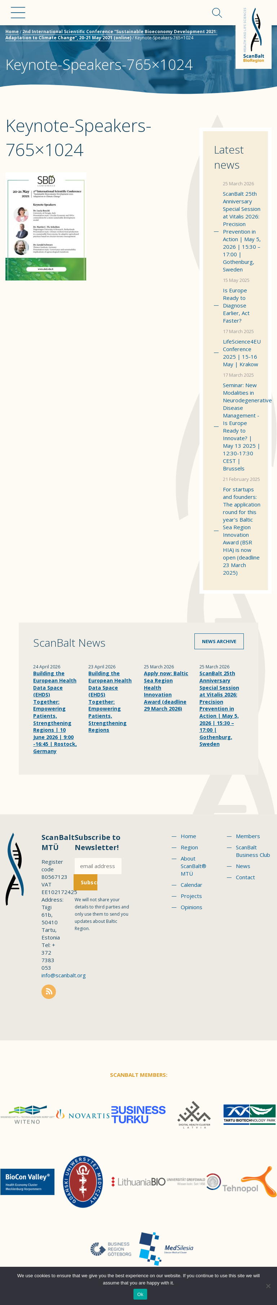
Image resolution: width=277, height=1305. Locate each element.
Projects (191, 895)
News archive (219, 641)
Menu (18, 12)
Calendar (191, 884)
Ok (140, 1294)
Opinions (191, 907)
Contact (245, 877)
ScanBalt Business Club (253, 851)
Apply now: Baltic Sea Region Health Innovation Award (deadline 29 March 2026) (166, 691)
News (243, 866)
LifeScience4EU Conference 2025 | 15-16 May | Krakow (242, 353)
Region (189, 847)
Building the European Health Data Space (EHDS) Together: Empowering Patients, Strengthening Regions (110, 701)
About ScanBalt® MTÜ (193, 866)
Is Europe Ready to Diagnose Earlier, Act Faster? (236, 305)
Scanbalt (254, 34)
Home (12, 31)
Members (248, 836)
